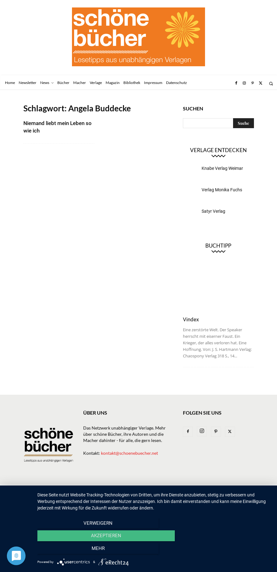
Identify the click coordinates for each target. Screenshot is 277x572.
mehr (235, 550)
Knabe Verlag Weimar (222, 168)
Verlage (117, 489)
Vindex (191, 319)
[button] (271, 83)
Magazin (163, 489)
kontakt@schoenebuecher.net (129, 453)
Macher (140, 489)
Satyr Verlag (213, 211)
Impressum (217, 489)
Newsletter (53, 489)
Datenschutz (36, 496)
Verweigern (72, 550)
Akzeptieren (154, 550)
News (76, 489)
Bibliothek (189, 489)
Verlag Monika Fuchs (222, 189)
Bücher (95, 489)
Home (29, 489)
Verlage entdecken (218, 150)
